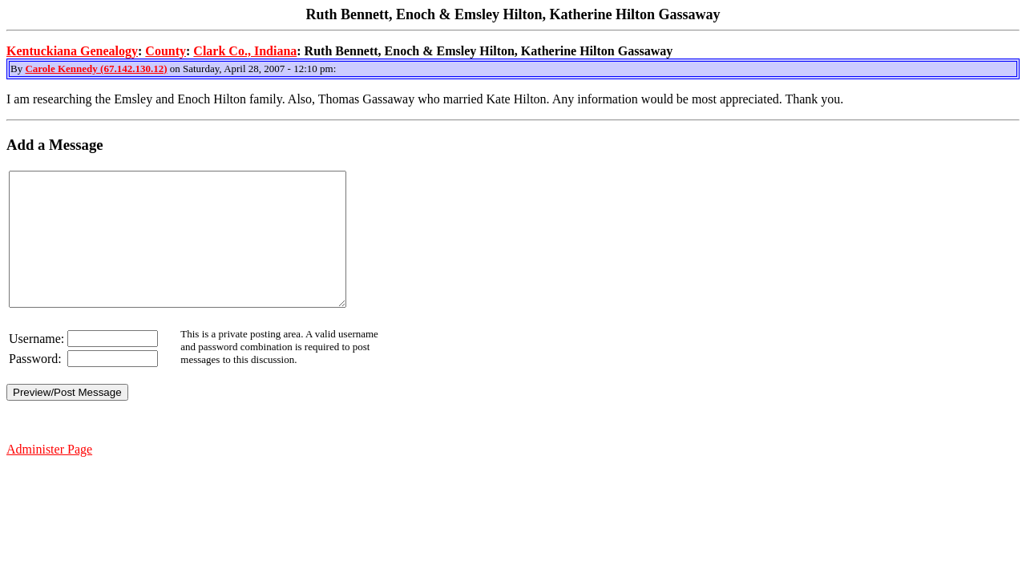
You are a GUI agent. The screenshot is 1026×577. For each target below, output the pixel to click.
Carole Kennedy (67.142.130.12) (96, 69)
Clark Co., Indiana (245, 51)
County (165, 51)
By (17, 69)
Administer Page (49, 475)
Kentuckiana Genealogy (72, 51)
